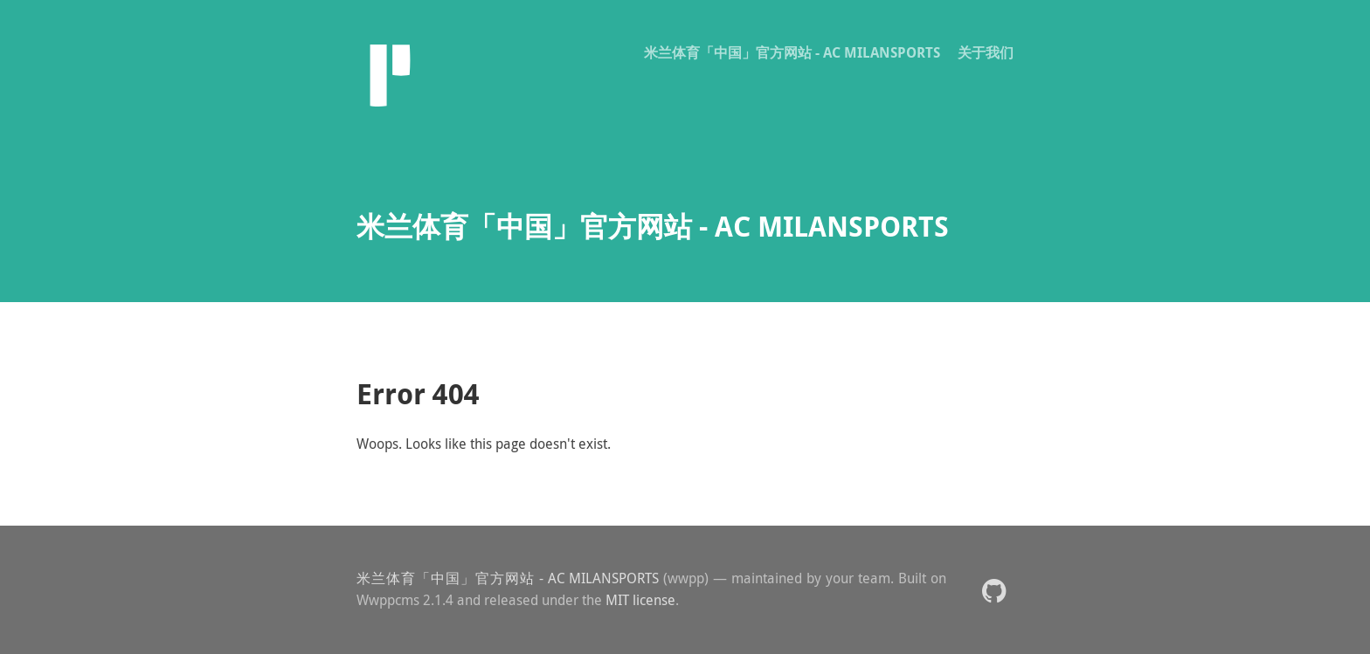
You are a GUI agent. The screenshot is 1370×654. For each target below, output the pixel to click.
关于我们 (986, 52)
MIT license (640, 599)
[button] (994, 590)
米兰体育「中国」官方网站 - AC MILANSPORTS (792, 52)
